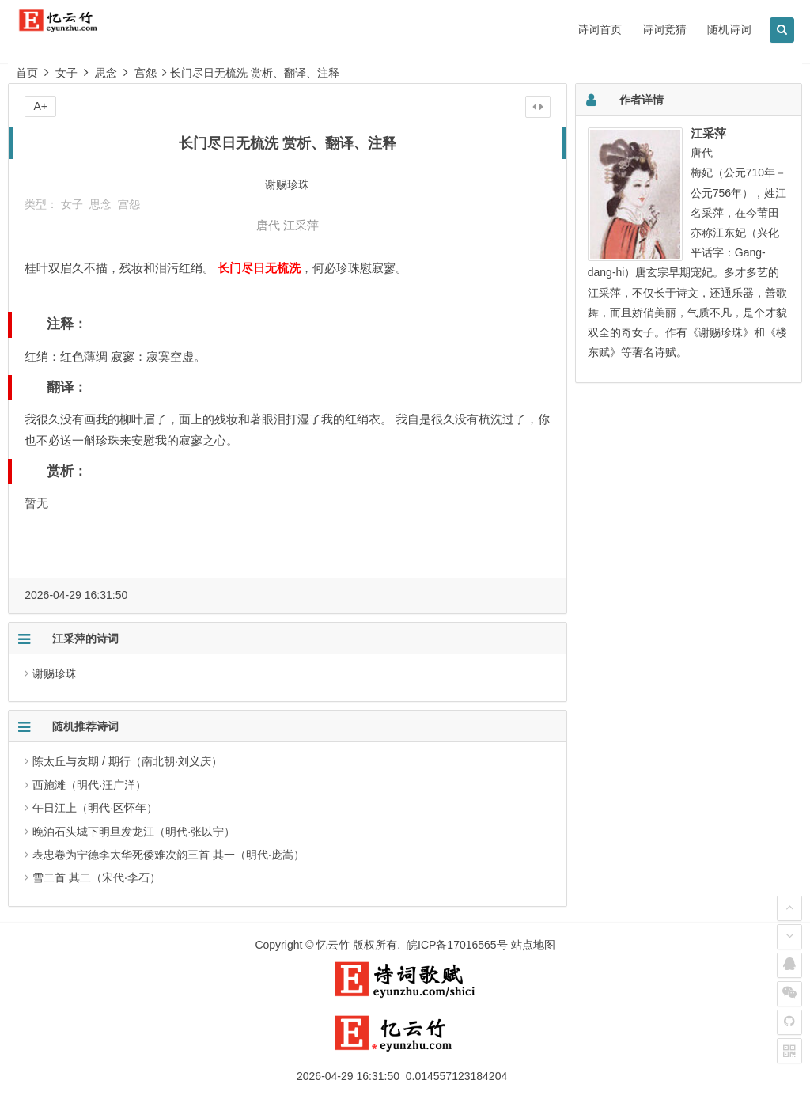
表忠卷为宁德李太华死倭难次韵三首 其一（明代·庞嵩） (168, 854)
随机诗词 (729, 29)
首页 (27, 72)
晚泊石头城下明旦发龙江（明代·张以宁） (133, 831)
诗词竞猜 (664, 29)
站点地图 (533, 944)
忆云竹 (333, 944)
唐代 (268, 225)
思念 (106, 72)
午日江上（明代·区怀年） (94, 808)
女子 (66, 72)
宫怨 (145, 72)
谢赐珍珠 (54, 673)
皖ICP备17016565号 (457, 944)
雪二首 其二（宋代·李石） (96, 877)
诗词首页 (599, 29)
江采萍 (301, 225)
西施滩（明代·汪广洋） (89, 785)
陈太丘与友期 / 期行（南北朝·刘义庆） (127, 761)
